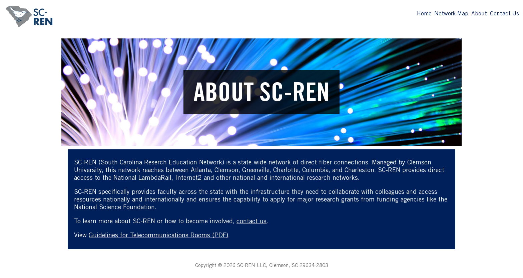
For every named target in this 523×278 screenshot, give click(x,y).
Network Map (451, 14)
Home (424, 14)
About (479, 14)
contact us (251, 222)
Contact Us (504, 14)
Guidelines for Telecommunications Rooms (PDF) (158, 236)
